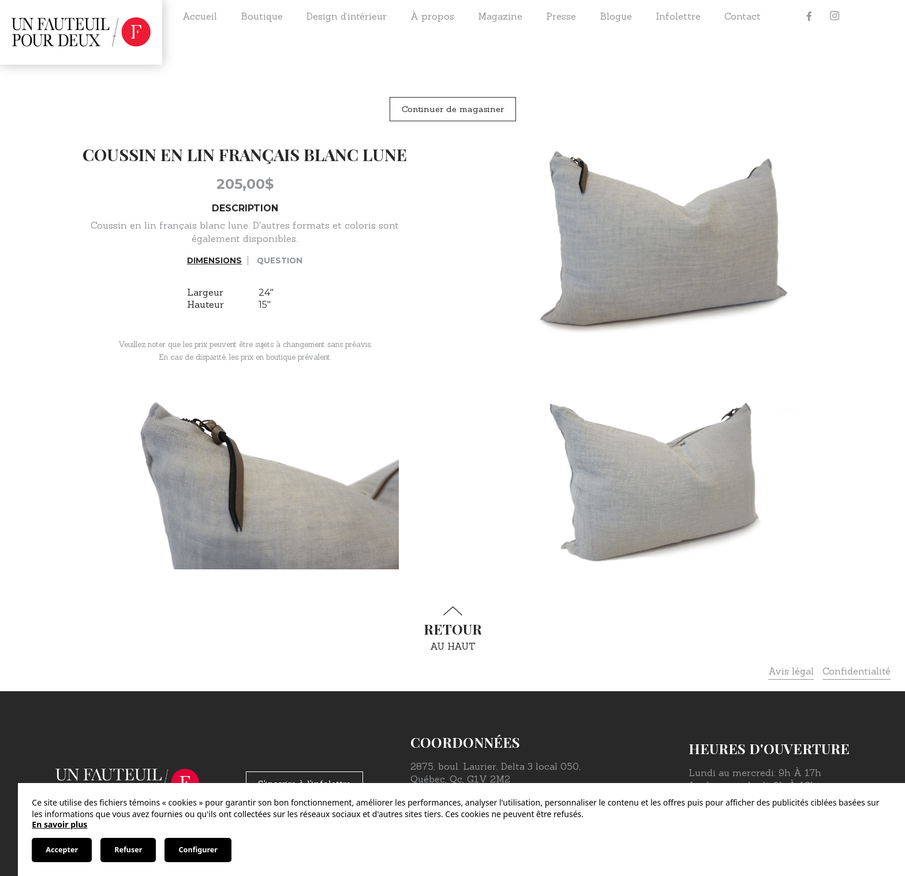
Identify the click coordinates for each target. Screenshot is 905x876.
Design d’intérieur (346, 16)
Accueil (199, 16)
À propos (432, 16)
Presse (561, 16)
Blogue (616, 16)
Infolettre (678, 16)
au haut (452, 629)
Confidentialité (856, 671)
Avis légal (791, 671)
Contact (742, 16)
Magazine (500, 16)
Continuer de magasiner (453, 109)
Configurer (197, 850)
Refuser (128, 850)
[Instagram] (834, 16)
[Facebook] (809, 16)
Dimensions (214, 260)
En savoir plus (59, 824)
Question (279, 260)
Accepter (62, 850)
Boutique (262, 16)
